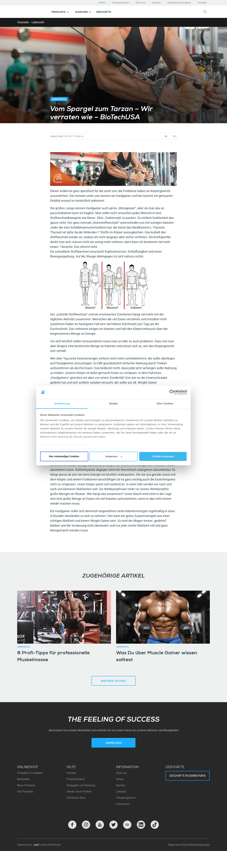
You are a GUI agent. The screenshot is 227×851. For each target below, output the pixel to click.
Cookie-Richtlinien (76, 445)
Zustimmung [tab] (62, 403)
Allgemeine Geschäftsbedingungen (189, 844)
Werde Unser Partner (79, 791)
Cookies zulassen (163, 456)
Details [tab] (113, 403)
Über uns (140, 2)
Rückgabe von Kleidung (81, 785)
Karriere (156, 2)
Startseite (23, 22)
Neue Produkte (26, 785)
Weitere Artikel (113, 681)
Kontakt (202, 2)
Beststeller (23, 779)
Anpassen (113, 456)
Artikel (101, 2)
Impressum (123, 804)
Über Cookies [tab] (165, 403)
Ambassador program (179, 2)
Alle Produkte (25, 791)
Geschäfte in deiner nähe (187, 775)
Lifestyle (121, 791)
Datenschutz (48, 445)
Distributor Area (76, 797)
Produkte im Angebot (30, 773)
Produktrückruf (75, 779)
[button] (60, 12)
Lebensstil (38, 22)
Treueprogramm (120, 2)
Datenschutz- (25, 844)
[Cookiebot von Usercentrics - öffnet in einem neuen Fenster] (172, 392)
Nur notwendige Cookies (64, 456)
